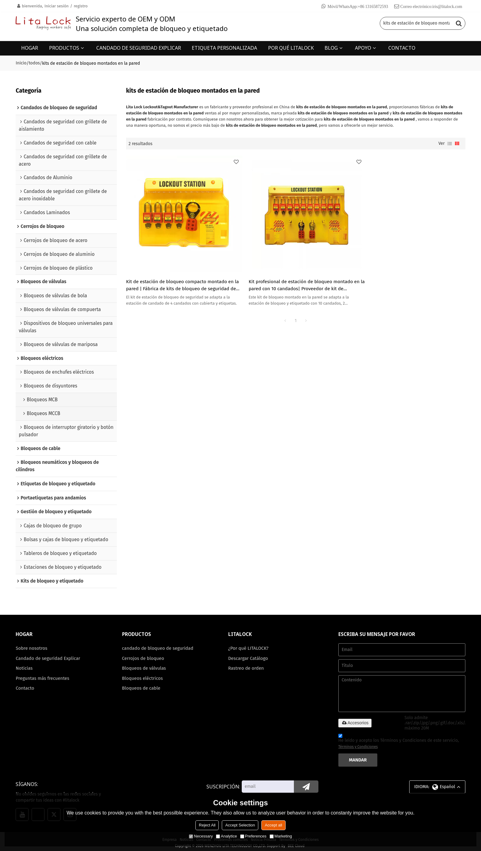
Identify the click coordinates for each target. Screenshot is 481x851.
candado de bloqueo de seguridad (158, 646)
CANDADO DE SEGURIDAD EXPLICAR (138, 47)
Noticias (24, 665)
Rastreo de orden (246, 665)
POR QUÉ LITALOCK (291, 47)
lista (449, 143)
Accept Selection (240, 825)
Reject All (207, 825)
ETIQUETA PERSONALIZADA (224, 47)
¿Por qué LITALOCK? (248, 646)
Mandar (358, 757)
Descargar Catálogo (248, 655)
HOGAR (29, 47)
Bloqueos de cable (141, 686)
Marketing (281, 836)
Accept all (273, 825)
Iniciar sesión (56, 6)
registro (80, 6)
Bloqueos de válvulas (144, 665)
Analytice (226, 836)
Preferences (253, 836)
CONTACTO (401, 47)
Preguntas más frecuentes (43, 676)
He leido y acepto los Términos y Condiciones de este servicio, (398, 739)
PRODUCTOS (64, 47)
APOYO (363, 47)
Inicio (21, 62)
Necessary (201, 836)
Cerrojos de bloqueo (143, 655)
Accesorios (354, 720)
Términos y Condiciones (358, 744)
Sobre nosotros (32, 646)
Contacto (25, 686)
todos (34, 62)
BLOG (331, 47)
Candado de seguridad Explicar (48, 655)
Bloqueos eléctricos (143, 676)
